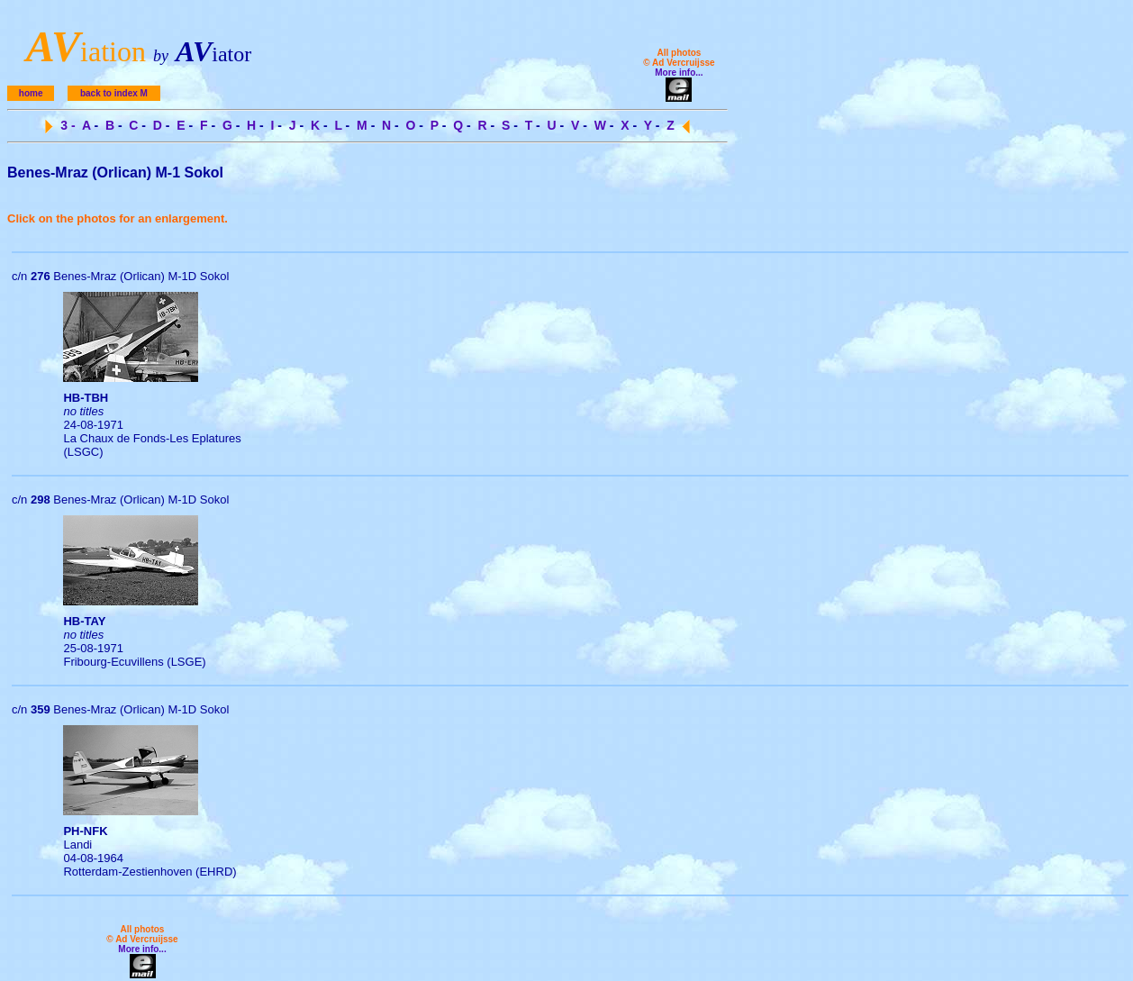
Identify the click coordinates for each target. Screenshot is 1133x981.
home (31, 93)
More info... (678, 72)
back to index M (114, 93)
